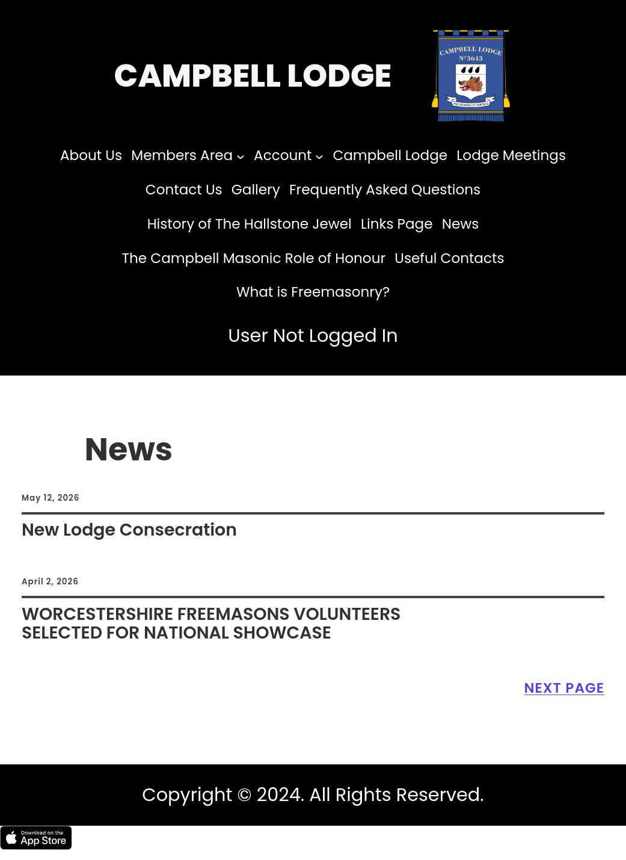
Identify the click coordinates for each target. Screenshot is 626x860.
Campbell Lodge (253, 75)
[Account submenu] (319, 156)
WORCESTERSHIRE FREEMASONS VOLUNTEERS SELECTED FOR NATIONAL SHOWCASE (211, 623)
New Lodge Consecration (129, 530)
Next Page (564, 688)
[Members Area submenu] (240, 156)
